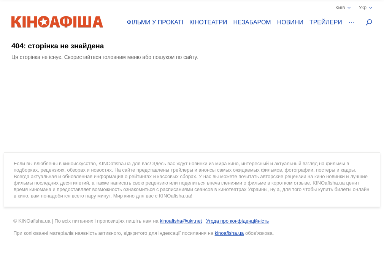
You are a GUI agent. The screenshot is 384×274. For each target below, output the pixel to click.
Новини (290, 22)
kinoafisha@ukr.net (181, 221)
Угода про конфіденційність (237, 221)
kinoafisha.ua (229, 233)
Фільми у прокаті (155, 22)
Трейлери (325, 22)
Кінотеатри (208, 22)
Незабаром (252, 22)
